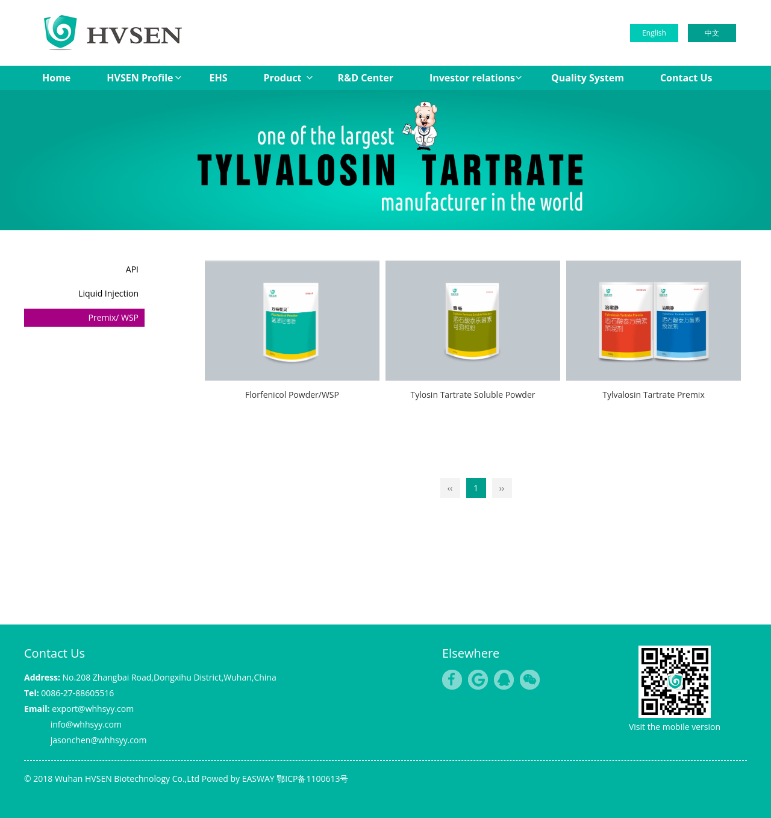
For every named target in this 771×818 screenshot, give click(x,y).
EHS (219, 77)
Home (56, 77)
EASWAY (258, 778)
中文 (712, 33)
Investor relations (472, 77)
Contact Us (686, 77)
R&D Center (365, 77)
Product (283, 77)
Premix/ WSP (113, 317)
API (132, 269)
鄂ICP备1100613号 (312, 778)
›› (501, 488)
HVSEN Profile (140, 77)
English (654, 33)
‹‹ (450, 488)
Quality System (587, 77)
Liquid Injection (108, 293)
